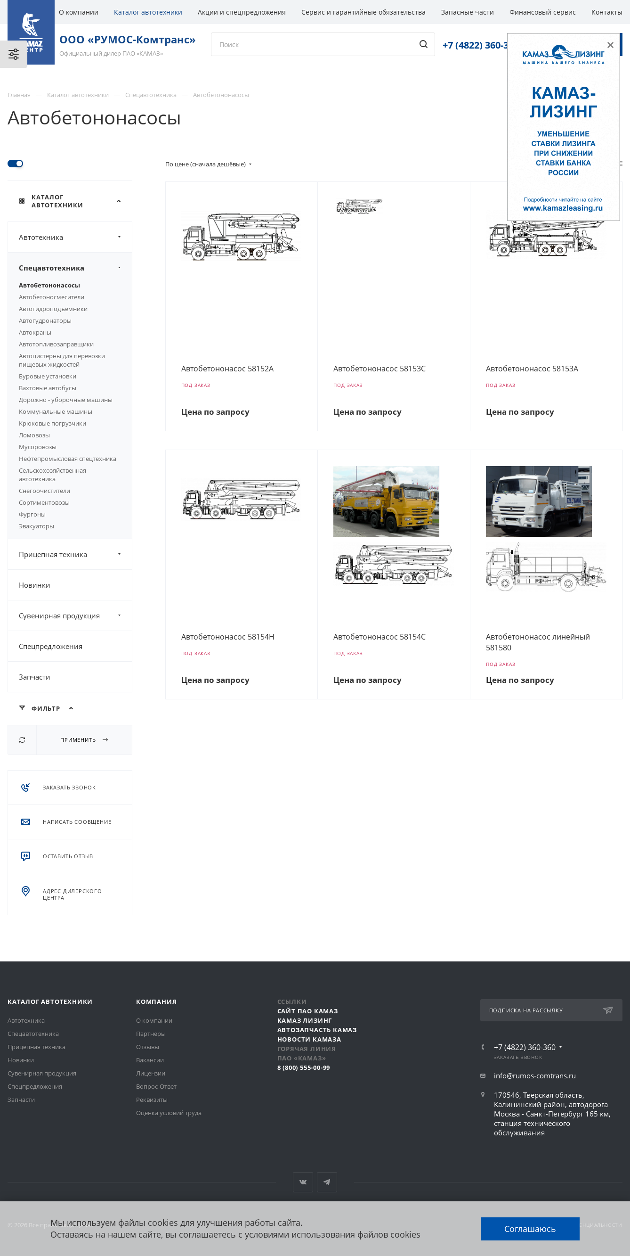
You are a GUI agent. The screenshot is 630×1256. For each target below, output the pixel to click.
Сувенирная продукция (75, 615)
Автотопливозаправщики (56, 344)
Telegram (327, 1182)
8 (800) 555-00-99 (304, 1067)
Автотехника (75, 237)
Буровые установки (47, 376)
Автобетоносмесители (51, 297)
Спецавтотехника (75, 268)
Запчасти (34, 676)
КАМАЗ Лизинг (304, 1020)
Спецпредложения (50, 646)
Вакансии (150, 1060)
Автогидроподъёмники (53, 308)
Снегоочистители (44, 490)
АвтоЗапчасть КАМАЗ (317, 1030)
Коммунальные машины (55, 411)
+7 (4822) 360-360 (481, 45)
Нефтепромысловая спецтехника (67, 458)
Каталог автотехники (148, 12)
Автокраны (35, 332)
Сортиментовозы (44, 502)
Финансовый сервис (542, 12)
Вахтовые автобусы (47, 388)
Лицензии (150, 1073)
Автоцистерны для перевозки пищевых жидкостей (62, 360)
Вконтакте (303, 1182)
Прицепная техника (75, 554)
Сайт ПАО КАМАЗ (307, 1011)
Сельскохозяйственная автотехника (52, 474)
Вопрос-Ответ (156, 1086)
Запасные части (467, 12)
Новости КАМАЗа (309, 1039)
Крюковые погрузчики (52, 423)
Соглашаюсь (530, 1228)
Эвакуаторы (36, 526)
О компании (78, 12)
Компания (156, 1001)
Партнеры (151, 1033)
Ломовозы (34, 435)
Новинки (34, 585)
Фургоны (32, 514)
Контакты (606, 12)
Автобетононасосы (49, 285)
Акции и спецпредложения (242, 12)
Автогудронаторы (45, 320)
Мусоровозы (38, 447)
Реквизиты (152, 1099)
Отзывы (147, 1047)
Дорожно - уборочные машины (66, 399)
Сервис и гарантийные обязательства (363, 12)
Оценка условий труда (169, 1112)
